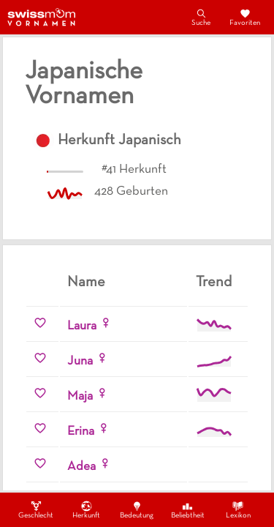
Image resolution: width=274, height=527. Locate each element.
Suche (200, 16)
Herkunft (86, 509)
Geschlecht (35, 509)
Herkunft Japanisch (119, 140)
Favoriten (244, 16)
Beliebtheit (188, 509)
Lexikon (238, 509)
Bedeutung (136, 509)
